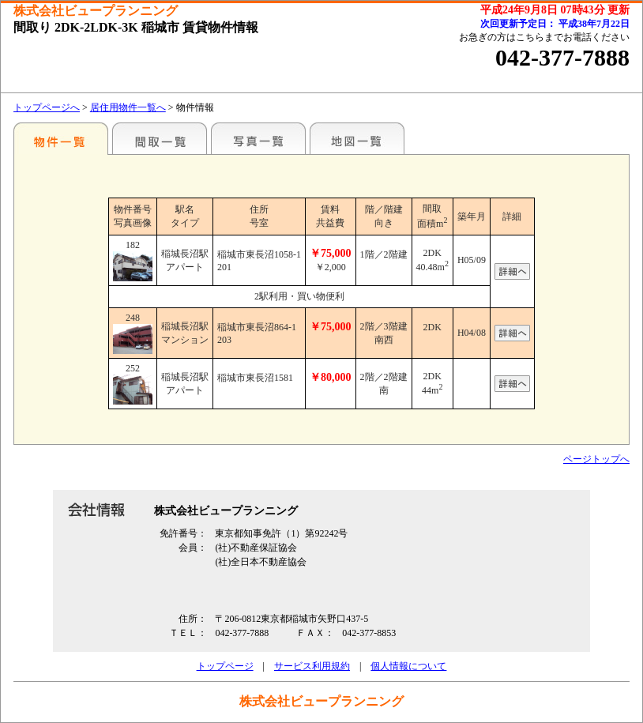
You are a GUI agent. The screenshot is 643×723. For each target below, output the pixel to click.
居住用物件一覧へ (128, 107)
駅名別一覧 (60, 138)
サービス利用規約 (312, 666)
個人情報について (408, 666)
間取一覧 (159, 138)
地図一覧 (357, 138)
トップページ (225, 666)
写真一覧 (258, 138)
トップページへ (46, 107)
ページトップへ (596, 459)
